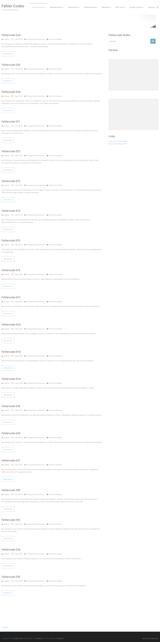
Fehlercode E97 (11, 460)
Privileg (29, 39)
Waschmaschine (38, 7)
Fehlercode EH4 (11, 379)
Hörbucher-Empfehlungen (118, 141)
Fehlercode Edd (11, 91)
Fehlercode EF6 (11, 270)
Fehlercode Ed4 (11, 35)
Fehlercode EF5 (11, 240)
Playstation (106, 7)
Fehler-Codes (13, 6)
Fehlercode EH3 (11, 351)
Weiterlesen (8, 54)
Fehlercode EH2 (11, 324)
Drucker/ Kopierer (136, 7)
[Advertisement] (133, 74)
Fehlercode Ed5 (11, 64)
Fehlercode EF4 (11, 210)
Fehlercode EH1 (11, 297)
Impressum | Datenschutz (150, 638)
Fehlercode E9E (11, 576)
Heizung (151, 7)
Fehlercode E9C (11, 519)
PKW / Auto (119, 7)
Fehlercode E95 (11, 406)
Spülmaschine (73, 7)
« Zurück (5, 627)
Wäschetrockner (56, 7)
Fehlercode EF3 (11, 181)
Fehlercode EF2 (11, 151)
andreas (6, 39)
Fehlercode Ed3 (11, 433)
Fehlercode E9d (11, 549)
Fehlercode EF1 (11, 121)
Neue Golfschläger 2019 (118, 144)
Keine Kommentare (55, 39)
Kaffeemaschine (90, 7)
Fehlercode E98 (11, 490)
